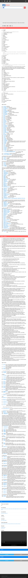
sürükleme (4, 58)
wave (4, 127)
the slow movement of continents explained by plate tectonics (16, 391)
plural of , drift (7, 439)
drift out (7, 523)
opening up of (6, 179)
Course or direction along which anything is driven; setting (11, 259)
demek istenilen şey (6, 98)
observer (5, 213)
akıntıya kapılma (6, 85)
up (4, 170)
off (4, 115)
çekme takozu (12, 195)
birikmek (4, 56)
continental (5, 172)
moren (4, 71)
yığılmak (4, 61)
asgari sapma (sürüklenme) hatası (17, 212)
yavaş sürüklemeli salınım (15, 219)
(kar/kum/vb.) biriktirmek (6, 60)
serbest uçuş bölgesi (9, 138)
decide (2, 513)
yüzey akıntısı (13, 180)
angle (4, 107)
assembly (5, 195)
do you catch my (6, 186)
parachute (5, 214)
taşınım (6, 37)
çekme (4, 102)
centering (5, 197)
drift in (14, 523)
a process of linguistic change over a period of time (10, 285)
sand (4, 138)
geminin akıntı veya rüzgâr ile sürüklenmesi (9, 86)
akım (3, 43)
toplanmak (5, 88)
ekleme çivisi (8, 135)
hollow (5, 178)
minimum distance (6, 211)
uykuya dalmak (10, 113)
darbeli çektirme (10, 202)
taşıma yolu (9, 185)
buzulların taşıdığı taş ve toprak (12, 183)
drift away (4, 523)
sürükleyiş (4, 36)
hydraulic (5, 201)
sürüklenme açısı (9, 130)
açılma (6, 49)
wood (4, 128)
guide (5, 513)
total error (5, 224)
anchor (4, 129)
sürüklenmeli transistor (10, 139)
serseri (7, 177)
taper (4, 192)
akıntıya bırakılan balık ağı (9, 163)
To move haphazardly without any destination (9, 279)
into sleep (5, 113)
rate (4, 122)
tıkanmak (4, 38)
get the (4, 397)
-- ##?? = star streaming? (9, 495)
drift (1, 552)
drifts (4, 439)
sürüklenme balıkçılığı (16, 112)
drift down (16, 523)
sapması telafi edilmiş (12, 131)
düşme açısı (10, 107)
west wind (5, 227)
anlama (5, 89)
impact (5, 202)
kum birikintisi (8, 217)
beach (4, 196)
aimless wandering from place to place (11, 430)
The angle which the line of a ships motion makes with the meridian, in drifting (14, 325)
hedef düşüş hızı (14, 225)
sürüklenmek (5, 34)
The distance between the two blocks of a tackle (9, 278)
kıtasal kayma (13, 172)
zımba (10, 120)
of (4, 144)
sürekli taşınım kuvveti (14, 222)
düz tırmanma (11, 170)
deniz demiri (8, 128)
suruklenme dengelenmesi (13, 153)
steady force (5, 222)
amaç (5, 90)
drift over (19, 523)
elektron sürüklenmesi (11, 182)
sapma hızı (11, 122)
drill (4, 171)
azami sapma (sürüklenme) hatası (17, 210)
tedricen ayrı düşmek (11, 174)
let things (5, 205)
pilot (4, 215)
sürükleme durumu (10, 147)
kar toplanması (9, 221)
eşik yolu (11, 218)
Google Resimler (3, 527)
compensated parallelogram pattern (9, 151)
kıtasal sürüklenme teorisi (14, 223)
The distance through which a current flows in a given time (11, 252)
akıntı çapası (9, 148)
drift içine (8, 143)
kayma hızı (10, 123)
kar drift (9, 191)
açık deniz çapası (9, 129)
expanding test (6, 111)
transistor (5, 126)
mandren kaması (8, 171)
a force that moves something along (8, 292)
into (4, 143)
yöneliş (4, 41)
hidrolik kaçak (12, 201)
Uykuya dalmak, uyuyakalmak (10, 145)
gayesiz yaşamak (6, 87)
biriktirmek (4, 96)
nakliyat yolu (9, 184)
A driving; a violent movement (7, 316)
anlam (4, 99)
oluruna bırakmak (10, 205)
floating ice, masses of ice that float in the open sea (13, 381)
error (4, 132)
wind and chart (6, 228)
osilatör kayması (10, 190)
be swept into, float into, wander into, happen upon (13, 383)
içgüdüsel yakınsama (18, 204)
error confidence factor (7, 154)
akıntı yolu (6, 47)
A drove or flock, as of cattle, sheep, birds (9, 275)
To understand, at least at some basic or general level (14, 397)
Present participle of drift (9, 433)
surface (5, 180)
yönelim (4, 42)
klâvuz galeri (10, 215)
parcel (2, 509)
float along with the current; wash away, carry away (11, 330)
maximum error (6, 210)
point (4, 216)
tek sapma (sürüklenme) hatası (16, 203)
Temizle (21, 554)
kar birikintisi (5, 101)
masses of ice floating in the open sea (11, 382)
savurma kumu (9, 137)
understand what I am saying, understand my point (15, 412)
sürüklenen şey (5, 44)
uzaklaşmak (8, 106)
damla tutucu (9, 110)
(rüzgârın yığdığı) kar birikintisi (8, 32)
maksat (4, 45)
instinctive (5, 204)
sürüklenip (8, 142)
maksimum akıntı (11, 114)
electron (5, 183)
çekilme (4, 35)
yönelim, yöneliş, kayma (7, 79)
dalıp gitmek (7, 146)
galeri (7, 59)
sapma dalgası (13, 126)
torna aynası (5, 97)
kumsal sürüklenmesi (13, 196)
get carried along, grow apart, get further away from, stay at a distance (16, 378)
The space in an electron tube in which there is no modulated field (16, 371)
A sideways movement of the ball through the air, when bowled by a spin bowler (14, 238)
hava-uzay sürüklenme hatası (16, 194)
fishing (4, 112)
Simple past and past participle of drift (11, 429)
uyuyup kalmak (9, 118)
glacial (4, 399)
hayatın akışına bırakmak (7, 75)
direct (4, 513)
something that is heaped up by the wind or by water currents (11, 331)
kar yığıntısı (4, 48)
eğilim (5, 80)
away (4, 372)
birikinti (5, 57)
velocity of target (6, 226)
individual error (6, 203)
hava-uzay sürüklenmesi (13, 193)
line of (4, 206)
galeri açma (14, 179)
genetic (5, 394)
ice (4, 133)
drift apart (9, 523)
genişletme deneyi (11, 111)
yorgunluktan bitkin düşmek (13, 115)
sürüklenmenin (8, 144)
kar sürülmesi (15, 220)
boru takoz (8, 178)
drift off (2, 523)
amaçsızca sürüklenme (6, 46)
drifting (4, 175)
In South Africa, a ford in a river (7, 273)
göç (4, 70)
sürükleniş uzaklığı (5, 74)
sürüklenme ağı (11, 162)
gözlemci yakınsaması (18, 213)
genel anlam (5, 55)
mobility (5, 134)
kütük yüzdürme (8, 127)
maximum (5, 114)
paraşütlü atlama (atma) (13, 214)
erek (4, 76)
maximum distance (6, 209)
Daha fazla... (7, 554)
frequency (5, 188)
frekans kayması (9, 100)
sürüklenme (5, 33)
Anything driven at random (6, 274)
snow (4, 191)
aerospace (5, 193)
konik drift (8, 192)
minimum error (6, 212)
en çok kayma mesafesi (16, 209)
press (4, 217)
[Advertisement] (14, 16)
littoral (5, 486)
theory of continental (7, 223)
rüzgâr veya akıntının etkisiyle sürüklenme (9, 81)
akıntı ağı (8, 134)
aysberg (8, 158)
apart (4, 106)
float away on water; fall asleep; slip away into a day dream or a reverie (15, 386)
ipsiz (6, 176)
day (4, 182)
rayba (8, 121)
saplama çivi (7, 164)
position (5, 147)
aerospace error (6, 194)
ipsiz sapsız (8, 175)
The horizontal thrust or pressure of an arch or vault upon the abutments (13, 240)
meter (4, 159)
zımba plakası (8, 119)
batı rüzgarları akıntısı (17, 226)
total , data (5, 225)
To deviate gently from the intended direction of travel (10, 266)
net (4, 135)
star (4, 495)
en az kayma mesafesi (16, 211)
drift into (12, 523)
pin (4, 136)
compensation (6, 108)
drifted (4, 429)
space (4, 139)
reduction (5, 125)
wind (4, 231)
